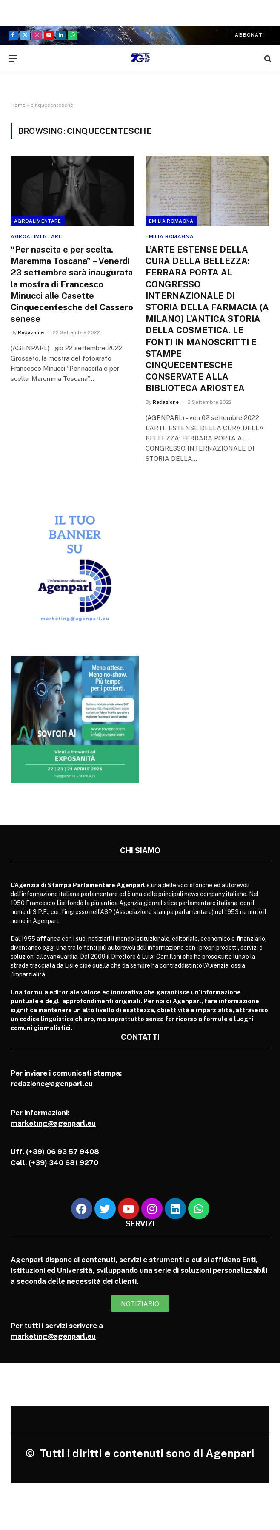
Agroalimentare (37, 221)
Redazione (31, 332)
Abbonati (249, 34)
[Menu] (13, 58)
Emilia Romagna (171, 221)
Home (18, 105)
